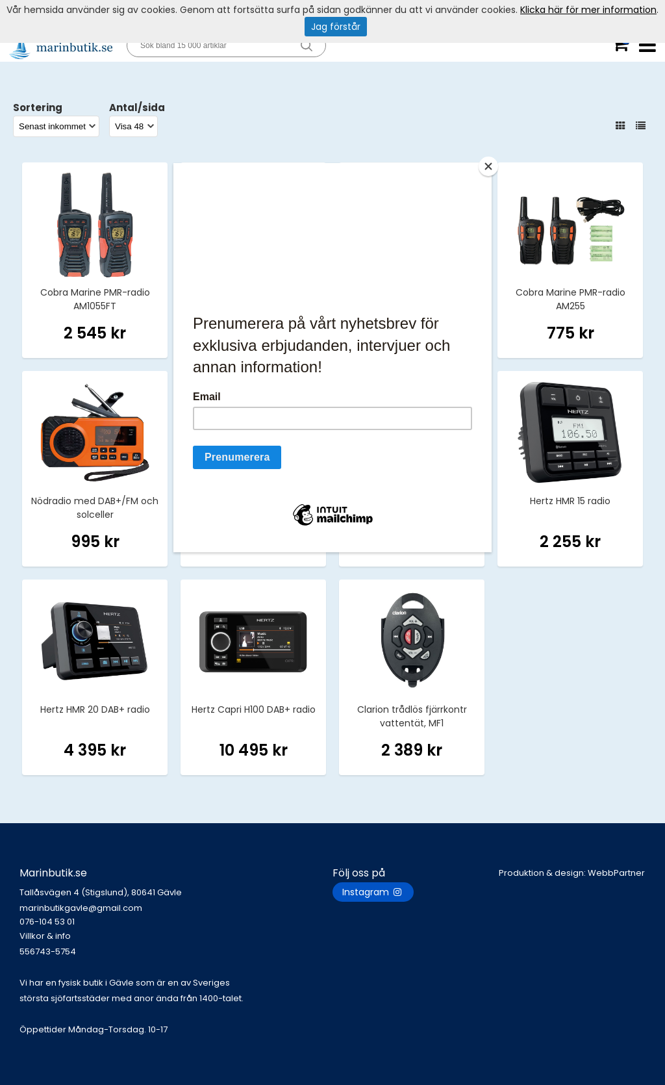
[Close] (488, 166)
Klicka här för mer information (588, 9)
